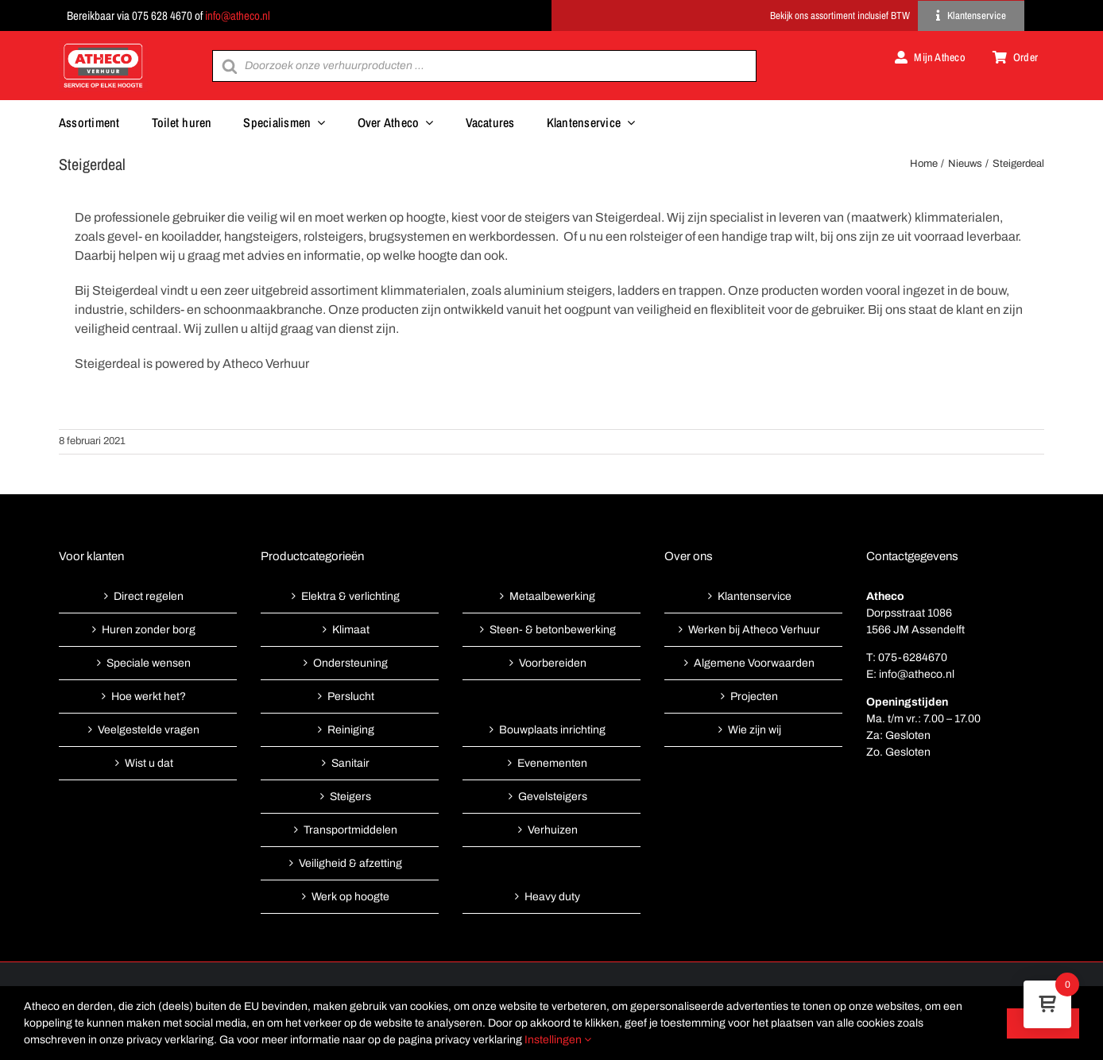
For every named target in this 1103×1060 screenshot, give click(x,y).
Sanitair (350, 763)
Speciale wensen (148, 663)
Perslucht (350, 696)
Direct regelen (149, 596)
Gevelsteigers (552, 797)
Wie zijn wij (754, 730)
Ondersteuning (350, 663)
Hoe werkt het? (148, 696)
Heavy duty (552, 897)
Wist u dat (149, 763)
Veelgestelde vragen (148, 730)
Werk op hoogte (350, 897)
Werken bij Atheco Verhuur (754, 630)
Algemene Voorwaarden (754, 663)
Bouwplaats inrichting (552, 730)
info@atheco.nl (237, 15)
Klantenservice (754, 596)
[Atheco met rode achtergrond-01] (103, 45)
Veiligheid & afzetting (350, 863)
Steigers (350, 797)
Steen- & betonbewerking (553, 630)
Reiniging (350, 730)
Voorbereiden (552, 663)
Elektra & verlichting (350, 596)
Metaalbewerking (552, 596)
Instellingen (557, 1040)
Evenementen (552, 763)
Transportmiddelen (350, 830)
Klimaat (351, 630)
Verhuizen (553, 830)
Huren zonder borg (148, 630)
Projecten (754, 696)
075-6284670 (912, 657)
